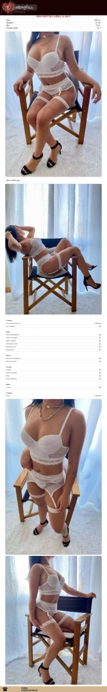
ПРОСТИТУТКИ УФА (20, 12)
